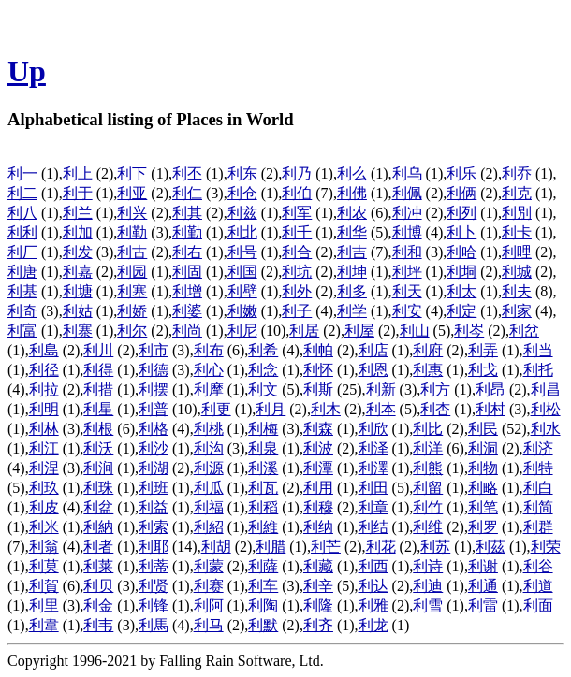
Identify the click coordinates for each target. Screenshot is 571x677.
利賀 (44, 586)
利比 (428, 429)
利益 (153, 507)
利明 (44, 409)
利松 (546, 409)
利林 (44, 429)
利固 (187, 272)
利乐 (461, 173)
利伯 (297, 193)
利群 (538, 527)
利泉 (263, 448)
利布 (209, 350)
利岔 (524, 330)
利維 (263, 527)
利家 (517, 311)
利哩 (517, 252)
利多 (352, 291)
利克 (517, 193)
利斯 (318, 389)
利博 (407, 232)
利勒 (132, 232)
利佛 (352, 193)
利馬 (153, 625)
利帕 (318, 350)
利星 (98, 409)
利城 (517, 272)
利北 (242, 232)
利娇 (132, 311)
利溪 (263, 468)
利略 (483, 488)
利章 (373, 507)
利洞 (483, 448)
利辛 (318, 586)
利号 (242, 252)
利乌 (407, 173)
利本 (381, 409)
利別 (517, 213)
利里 (44, 605)
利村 (490, 409)
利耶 (153, 547)
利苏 (435, 547)
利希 (263, 350)
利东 (242, 173)
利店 (373, 350)
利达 (373, 586)
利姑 (78, 311)
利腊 (271, 547)
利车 (263, 586)
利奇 (22, 311)
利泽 (373, 448)
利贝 (98, 586)
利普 (153, 409)
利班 (153, 488)
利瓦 (263, 488)
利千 (297, 232)
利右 (187, 252)
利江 (44, 448)
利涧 (98, 468)
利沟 (209, 448)
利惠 (428, 370)
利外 (297, 291)
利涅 (44, 468)
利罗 (483, 527)
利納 (98, 527)
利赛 (209, 586)
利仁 (187, 193)
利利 (22, 232)
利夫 (517, 291)
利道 (538, 586)
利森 (318, 429)
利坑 (297, 272)
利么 (352, 173)
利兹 (242, 213)
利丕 (187, 173)
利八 (22, 213)
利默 (263, 625)
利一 (22, 173)
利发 (78, 252)
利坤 (352, 272)
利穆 (318, 507)
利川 (98, 350)
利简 (538, 507)
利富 (22, 330)
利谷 (538, 566)
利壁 (242, 291)
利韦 (98, 625)
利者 (98, 547)
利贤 (153, 586)
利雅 (373, 605)
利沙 (153, 448)
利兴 (132, 213)
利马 (209, 625)
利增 (187, 291)
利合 (297, 252)
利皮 (44, 507)
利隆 (318, 605)
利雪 (428, 605)
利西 (373, 566)
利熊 (428, 468)
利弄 (483, 350)
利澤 (373, 468)
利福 (209, 507)
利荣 (546, 547)
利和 (407, 252)
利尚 (187, 330)
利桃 (209, 429)
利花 (381, 547)
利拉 (44, 389)
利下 (132, 173)
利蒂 (153, 566)
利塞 (132, 291)
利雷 (483, 605)
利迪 (428, 586)
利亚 (132, 193)
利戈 (483, 370)
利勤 (187, 232)
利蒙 (209, 566)
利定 (461, 311)
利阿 (209, 605)
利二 (22, 193)
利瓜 (209, 488)
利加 (78, 232)
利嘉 (78, 272)
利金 (98, 605)
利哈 (461, 252)
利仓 (242, 193)
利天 (407, 291)
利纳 (318, 527)
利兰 (78, 213)
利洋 (428, 448)
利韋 (44, 625)
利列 (461, 213)
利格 (153, 429)
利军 (297, 213)
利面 (538, 605)
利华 (352, 232)
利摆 (153, 389)
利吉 (352, 252)
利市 (153, 350)
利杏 (435, 409)
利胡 (216, 547)
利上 (78, 173)
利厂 (22, 252)
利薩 (263, 566)
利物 (483, 468)
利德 (153, 370)
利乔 (517, 173)
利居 (304, 330)
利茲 (490, 547)
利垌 (461, 272)
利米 (44, 527)
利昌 (546, 389)
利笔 (483, 507)
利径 (44, 370)
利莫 (44, 566)
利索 (153, 527)
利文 (263, 389)
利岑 (469, 330)
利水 (546, 429)
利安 (407, 311)
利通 (483, 586)
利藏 (318, 566)
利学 (352, 311)
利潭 (318, 468)
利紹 (209, 527)
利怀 (318, 370)
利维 (428, 527)
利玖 (44, 488)
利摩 (209, 389)
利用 (318, 488)
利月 (271, 409)
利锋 (153, 605)
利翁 (44, 547)
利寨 (78, 330)
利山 (415, 330)
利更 (216, 409)
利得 (98, 370)
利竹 (428, 507)
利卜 (461, 232)
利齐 (318, 625)
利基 (22, 291)
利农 (352, 213)
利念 (263, 370)
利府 (428, 350)
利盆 (98, 507)
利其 (187, 213)
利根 (98, 429)
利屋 (359, 330)
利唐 (22, 272)
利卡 (517, 232)
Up (26, 71)
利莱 (98, 566)
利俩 (461, 193)
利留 (428, 488)
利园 (132, 272)
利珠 (98, 488)
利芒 (326, 547)
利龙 (373, 625)
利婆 (187, 311)
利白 (538, 488)
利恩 (373, 370)
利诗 (428, 566)
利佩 (407, 193)
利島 (44, 350)
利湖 (153, 468)
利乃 (297, 173)
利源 (209, 468)
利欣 (373, 429)
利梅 (263, 429)
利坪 (407, 272)
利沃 (98, 448)
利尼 (242, 330)
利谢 (483, 566)
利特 (538, 468)
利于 (78, 193)
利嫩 (242, 311)
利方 (435, 389)
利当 (538, 350)
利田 (373, 488)
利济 (538, 448)
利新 (381, 389)
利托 (538, 370)
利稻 (263, 507)
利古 (132, 252)
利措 (98, 389)
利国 (242, 272)
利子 (297, 311)
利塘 (78, 291)
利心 (209, 370)
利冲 (407, 213)
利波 (318, 448)
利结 (373, 527)
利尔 (132, 330)
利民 (483, 429)
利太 (461, 291)
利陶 (263, 605)
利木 (326, 409)
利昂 (490, 389)
